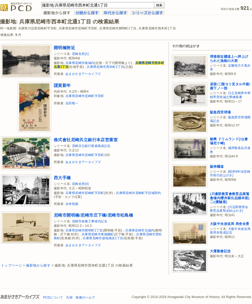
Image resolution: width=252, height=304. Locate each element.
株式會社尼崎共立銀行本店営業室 (86, 139)
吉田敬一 (71, 103)
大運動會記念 (220, 251)
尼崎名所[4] (80, 184)
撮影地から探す (38, 265)
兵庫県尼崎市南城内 (80, 63)
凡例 (69, 297)
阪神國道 (217, 167)
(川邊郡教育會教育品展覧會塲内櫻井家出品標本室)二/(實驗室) (229, 198)
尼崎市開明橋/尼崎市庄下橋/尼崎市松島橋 (93, 215)
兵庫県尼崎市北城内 (139, 230)
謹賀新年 (62, 85)
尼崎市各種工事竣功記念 (89, 221)
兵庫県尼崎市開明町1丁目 (84, 230)
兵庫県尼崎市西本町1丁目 (105, 67)
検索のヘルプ (85, 297)
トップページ (11, 265)
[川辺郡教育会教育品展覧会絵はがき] (229, 209)
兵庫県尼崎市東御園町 (98, 234)
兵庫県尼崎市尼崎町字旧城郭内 (138, 193)
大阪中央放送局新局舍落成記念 (230, 231)
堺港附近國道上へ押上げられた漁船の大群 (229, 59)
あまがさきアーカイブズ (83, 74)
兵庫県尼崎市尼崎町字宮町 (84, 96)
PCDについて (53, 297)
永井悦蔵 (71, 204)
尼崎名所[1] (80, 54)
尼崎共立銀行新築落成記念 (91, 146)
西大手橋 (62, 177)
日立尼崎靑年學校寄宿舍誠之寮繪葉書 (230, 95)
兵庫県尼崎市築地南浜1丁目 (103, 238)
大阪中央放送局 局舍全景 (229, 224)
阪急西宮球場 (220, 112)
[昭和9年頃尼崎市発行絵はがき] (230, 173)
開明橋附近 (64, 47)
